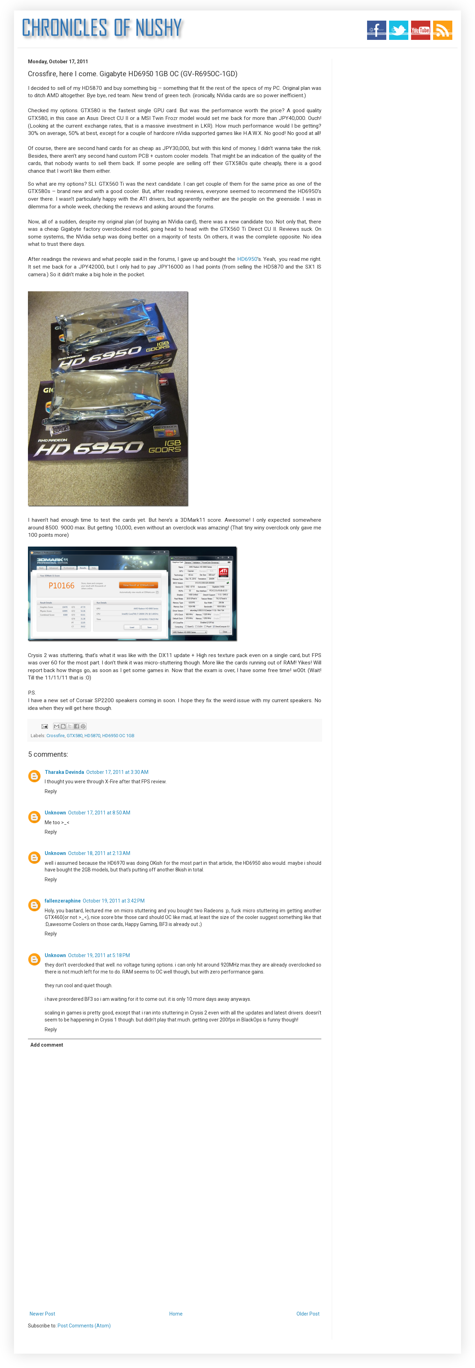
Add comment (46, 1045)
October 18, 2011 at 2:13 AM (99, 853)
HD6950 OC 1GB (118, 735)
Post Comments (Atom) (84, 1325)
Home (176, 1314)
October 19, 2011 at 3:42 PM (114, 901)
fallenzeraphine (63, 901)
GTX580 (74, 735)
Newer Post (42, 1314)
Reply (51, 791)
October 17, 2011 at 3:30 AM (117, 772)
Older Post (308, 1314)
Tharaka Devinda (64, 772)
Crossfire (55, 735)
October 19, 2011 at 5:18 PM (99, 955)
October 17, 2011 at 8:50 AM (99, 812)
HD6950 (247, 259)
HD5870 (92, 735)
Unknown (55, 812)
